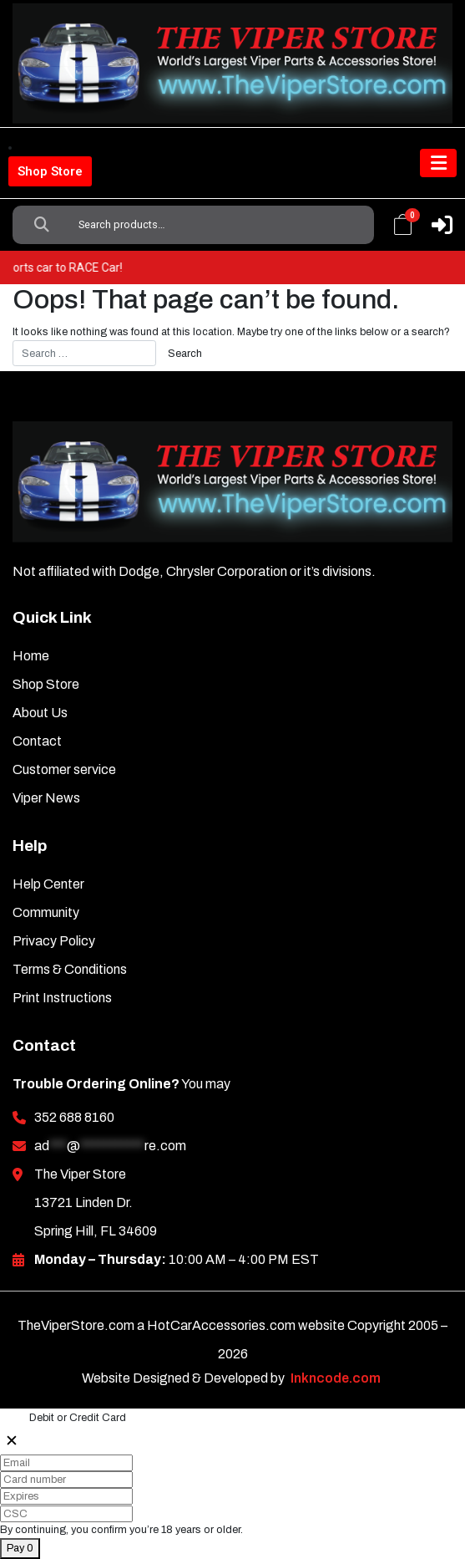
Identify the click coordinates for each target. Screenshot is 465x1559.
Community (46, 912)
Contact (37, 741)
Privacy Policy (54, 941)
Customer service (64, 769)
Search (41, 225)
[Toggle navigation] (438, 163)
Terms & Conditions (70, 969)
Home (31, 656)
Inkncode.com (336, 1378)
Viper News (46, 798)
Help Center (48, 884)
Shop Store (50, 171)
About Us (40, 713)
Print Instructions (62, 998)
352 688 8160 (74, 1117)
